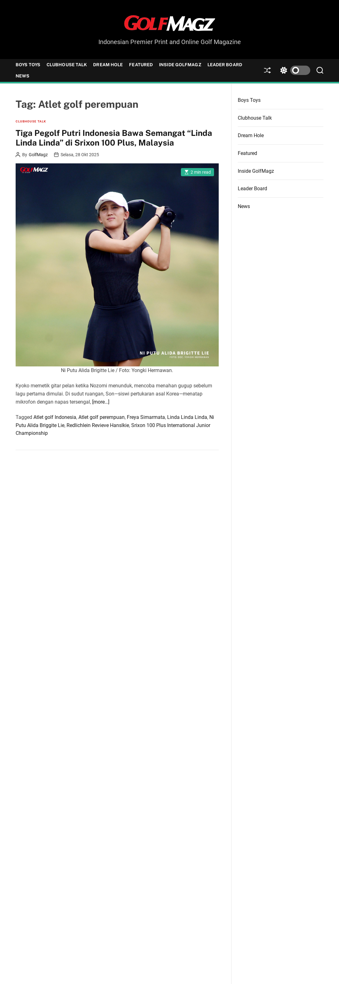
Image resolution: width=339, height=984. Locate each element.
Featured (141, 64)
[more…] (100, 402)
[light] (293, 70)
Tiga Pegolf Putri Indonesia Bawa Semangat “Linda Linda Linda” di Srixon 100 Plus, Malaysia (114, 137)
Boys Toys (28, 64)
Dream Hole (108, 64)
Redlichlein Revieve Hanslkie (98, 425)
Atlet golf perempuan (101, 417)
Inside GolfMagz (180, 64)
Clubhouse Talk (67, 64)
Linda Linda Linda (187, 417)
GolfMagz (38, 154)
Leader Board (224, 64)
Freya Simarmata (146, 417)
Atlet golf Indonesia (54, 417)
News (22, 75)
